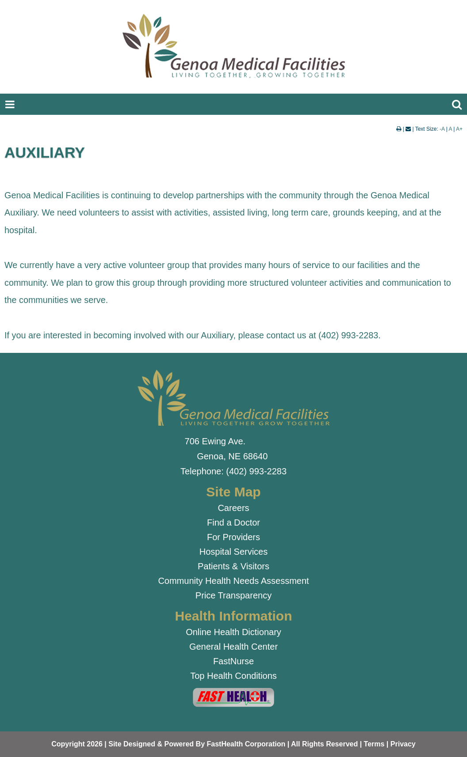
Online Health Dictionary (233, 632)
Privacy (403, 744)
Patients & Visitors (233, 566)
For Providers (233, 537)
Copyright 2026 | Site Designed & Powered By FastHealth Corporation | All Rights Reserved (204, 744)
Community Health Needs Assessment (233, 581)
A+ (459, 129)
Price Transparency (233, 595)
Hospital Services (233, 551)
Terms (374, 744)
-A (442, 129)
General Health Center (233, 646)
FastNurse (233, 661)
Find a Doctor (233, 522)
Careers (233, 508)
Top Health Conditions (233, 676)
